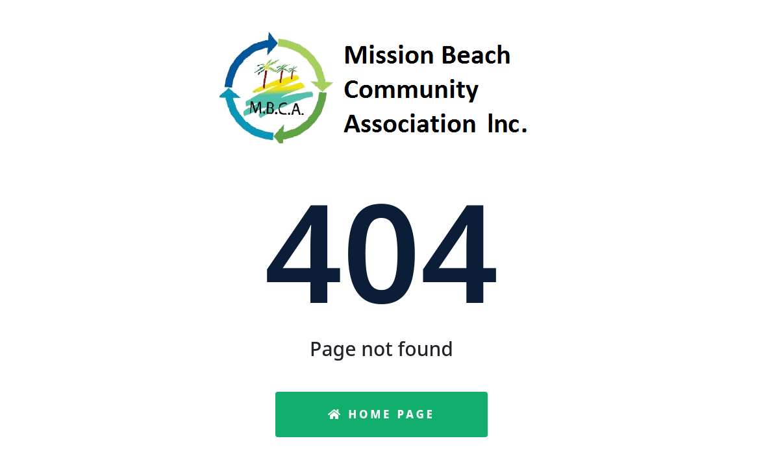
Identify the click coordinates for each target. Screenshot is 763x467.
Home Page (381, 414)
